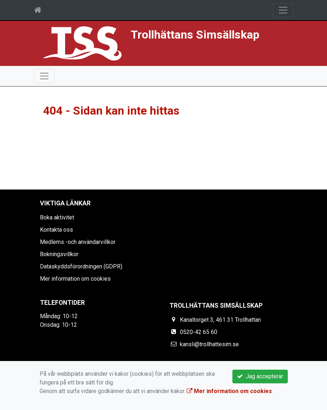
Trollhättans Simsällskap (195, 34)
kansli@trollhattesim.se (209, 344)
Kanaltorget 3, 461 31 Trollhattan (220, 319)
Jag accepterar (260, 376)
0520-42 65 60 (198, 332)
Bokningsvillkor (59, 254)
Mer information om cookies (75, 278)
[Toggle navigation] (283, 10)
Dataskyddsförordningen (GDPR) (81, 266)
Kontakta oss (56, 229)
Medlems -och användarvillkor (77, 242)
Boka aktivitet (57, 217)
